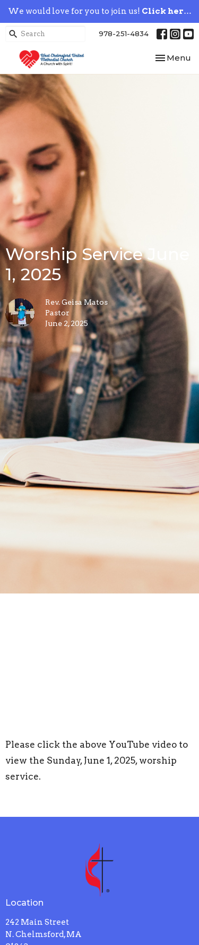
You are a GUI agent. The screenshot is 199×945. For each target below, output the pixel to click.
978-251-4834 (124, 33)
